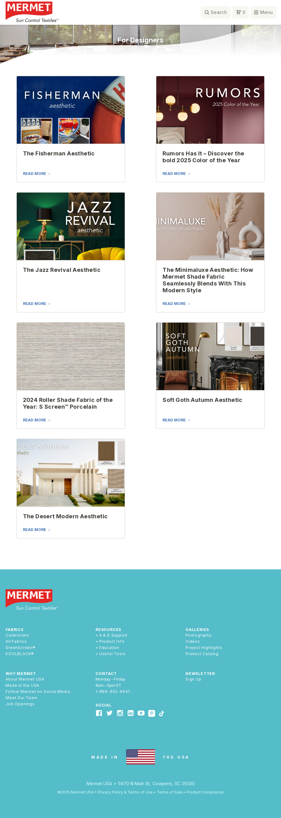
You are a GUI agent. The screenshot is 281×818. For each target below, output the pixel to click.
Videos (192, 641)
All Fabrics (16, 641)
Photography (198, 635)
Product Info (112, 641)
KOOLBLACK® (20, 654)
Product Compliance (205, 792)
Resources (108, 629)
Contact (106, 673)
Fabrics (15, 629)
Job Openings (20, 704)
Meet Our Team (21, 698)
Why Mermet (21, 673)
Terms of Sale (169, 792)
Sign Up (193, 679)
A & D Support (113, 635)
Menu (266, 12)
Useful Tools (112, 654)
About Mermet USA (25, 679)
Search (219, 12)
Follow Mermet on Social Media (38, 692)
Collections (17, 635)
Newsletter (200, 673)
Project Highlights (203, 648)
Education (109, 648)
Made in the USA (22, 685)
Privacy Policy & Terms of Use (125, 792)
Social (104, 705)
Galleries (197, 629)
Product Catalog (202, 654)
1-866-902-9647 (113, 692)
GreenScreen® (21, 648)
